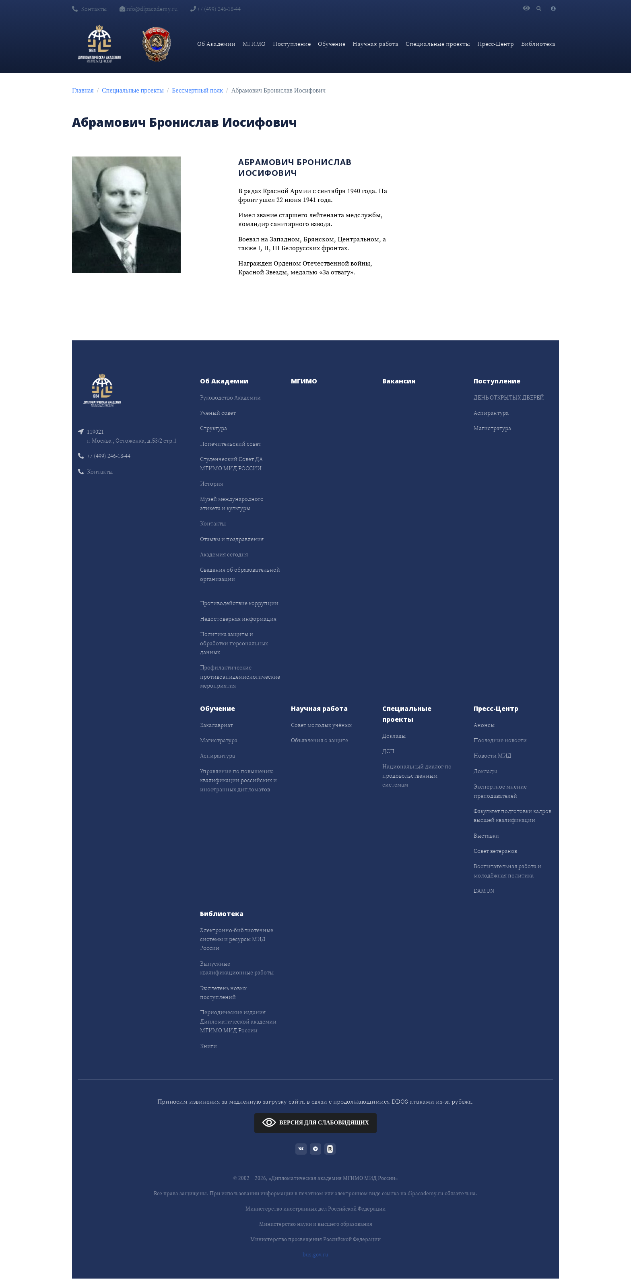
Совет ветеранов (495, 851)
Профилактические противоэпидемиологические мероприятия (240, 676)
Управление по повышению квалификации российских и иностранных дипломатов (238, 780)
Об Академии (216, 43)
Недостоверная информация (238, 619)
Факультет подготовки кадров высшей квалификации (512, 815)
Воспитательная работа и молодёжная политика (507, 870)
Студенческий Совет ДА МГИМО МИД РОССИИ (231, 463)
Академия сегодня (224, 554)
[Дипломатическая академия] (99, 43)
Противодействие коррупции (239, 603)
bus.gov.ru (315, 1254)
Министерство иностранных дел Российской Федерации (315, 1208)
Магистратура (492, 428)
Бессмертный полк (197, 90)
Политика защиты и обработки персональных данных (234, 643)
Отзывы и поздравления (232, 539)
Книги (208, 1046)
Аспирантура (491, 413)
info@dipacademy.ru (148, 9)
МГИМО (254, 43)
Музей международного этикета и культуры (232, 503)
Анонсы (484, 725)
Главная (83, 90)
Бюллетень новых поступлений (223, 992)
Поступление (292, 43)
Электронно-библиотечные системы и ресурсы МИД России (236, 939)
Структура (213, 428)
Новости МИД (492, 756)
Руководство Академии (230, 397)
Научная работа (375, 43)
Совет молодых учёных (321, 725)
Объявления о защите (319, 740)
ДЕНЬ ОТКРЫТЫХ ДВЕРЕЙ (509, 397)
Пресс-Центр (495, 43)
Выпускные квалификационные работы (237, 968)
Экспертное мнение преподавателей (500, 791)
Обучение (331, 43)
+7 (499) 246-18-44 (215, 9)
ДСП (388, 751)
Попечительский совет (230, 444)
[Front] (102, 389)
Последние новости (500, 740)
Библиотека (538, 43)
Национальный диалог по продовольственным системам (417, 775)
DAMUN (484, 891)
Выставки (486, 836)
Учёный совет (218, 413)
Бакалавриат (216, 725)
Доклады (394, 736)
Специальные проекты (438, 43)
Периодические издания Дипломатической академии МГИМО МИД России (238, 1021)
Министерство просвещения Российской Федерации (315, 1239)
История (211, 484)
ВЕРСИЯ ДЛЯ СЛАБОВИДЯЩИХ (315, 1122)
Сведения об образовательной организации (240, 574)
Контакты (89, 9)
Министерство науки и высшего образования (315, 1224)
